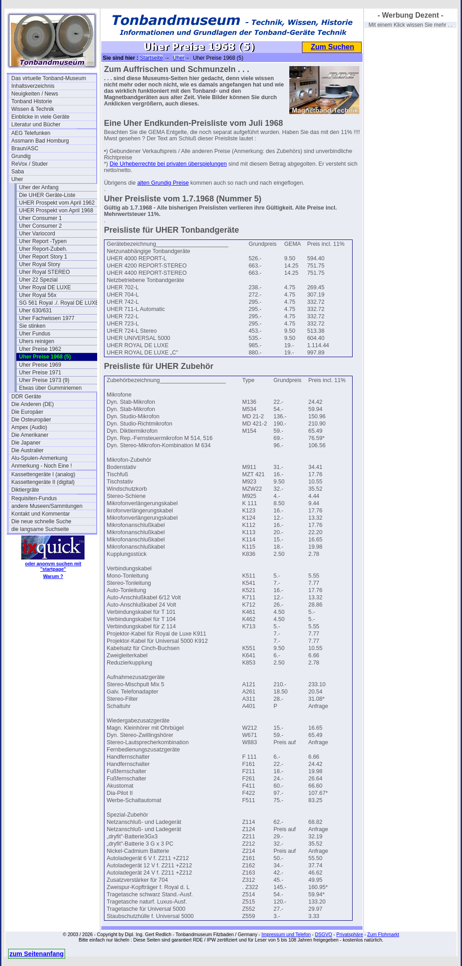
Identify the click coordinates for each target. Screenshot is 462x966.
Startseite (151, 58)
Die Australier (27, 450)
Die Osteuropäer (31, 419)
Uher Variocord (37, 233)
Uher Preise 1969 (40, 365)
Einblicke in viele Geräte (40, 117)
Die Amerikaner (29, 435)
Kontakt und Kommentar (40, 514)
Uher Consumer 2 (40, 226)
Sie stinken (32, 326)
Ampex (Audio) (29, 427)
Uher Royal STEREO (44, 272)
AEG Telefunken (31, 133)
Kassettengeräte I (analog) (43, 474)
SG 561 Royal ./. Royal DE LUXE (59, 303)
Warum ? (53, 576)
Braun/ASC (24, 148)
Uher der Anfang (38, 187)
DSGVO (323, 934)
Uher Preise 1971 (40, 372)
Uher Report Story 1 (43, 256)
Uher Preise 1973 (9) (44, 380)
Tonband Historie (31, 101)
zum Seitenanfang (36, 953)
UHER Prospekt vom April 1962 (56, 203)
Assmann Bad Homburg (40, 141)
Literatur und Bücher (36, 124)
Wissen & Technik (32, 109)
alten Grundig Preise (163, 183)
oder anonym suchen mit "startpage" (53, 566)
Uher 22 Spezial (38, 280)
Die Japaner (26, 443)
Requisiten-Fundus (34, 498)
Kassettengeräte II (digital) (43, 482)
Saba (17, 171)
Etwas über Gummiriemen (50, 388)
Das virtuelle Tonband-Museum (48, 78)
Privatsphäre (349, 934)
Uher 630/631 (35, 310)
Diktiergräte (25, 490)
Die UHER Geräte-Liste (47, 195)
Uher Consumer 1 (40, 218)
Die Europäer (27, 412)
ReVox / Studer (29, 164)
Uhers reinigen (36, 341)
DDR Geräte (26, 396)
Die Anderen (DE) (32, 404)
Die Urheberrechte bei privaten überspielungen (168, 164)
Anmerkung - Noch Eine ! (41, 466)
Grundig (21, 156)
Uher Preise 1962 (40, 349)
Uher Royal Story (39, 264)
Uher (17, 179)
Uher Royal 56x (38, 295)
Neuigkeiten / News (34, 94)
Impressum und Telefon (286, 934)
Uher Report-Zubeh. (43, 249)
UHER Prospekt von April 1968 (56, 210)
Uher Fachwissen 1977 (47, 318)
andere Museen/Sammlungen (46, 506)
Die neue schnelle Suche (41, 521)
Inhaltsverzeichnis (32, 86)
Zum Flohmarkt (383, 934)
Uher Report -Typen (42, 241)
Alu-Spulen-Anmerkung (39, 458)
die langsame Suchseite (40, 529)
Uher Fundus (34, 333)
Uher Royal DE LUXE (45, 287)
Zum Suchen (332, 47)
